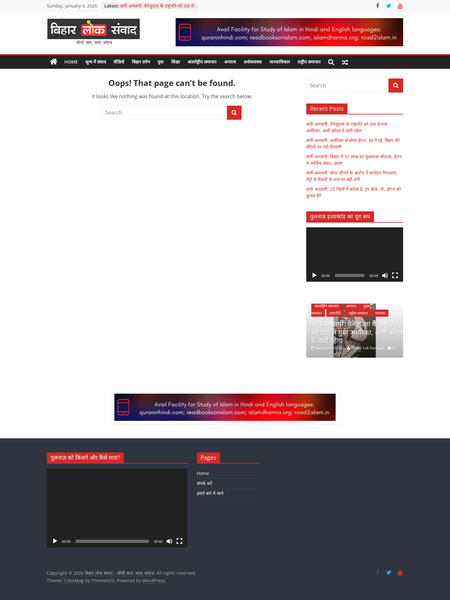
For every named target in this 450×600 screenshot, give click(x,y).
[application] (354, 254)
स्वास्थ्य (380, 313)
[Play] (314, 275)
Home (71, 62)
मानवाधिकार (279, 62)
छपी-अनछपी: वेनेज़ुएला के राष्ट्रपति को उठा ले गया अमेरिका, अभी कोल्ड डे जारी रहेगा (157, 9)
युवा (161, 62)
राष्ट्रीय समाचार (309, 62)
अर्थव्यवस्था (252, 62)
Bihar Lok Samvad (368, 347)
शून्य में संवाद (95, 62)
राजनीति (335, 313)
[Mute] (385, 275)
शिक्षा (175, 62)
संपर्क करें (204, 483)
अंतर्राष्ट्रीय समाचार (202, 62)
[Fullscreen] (395, 275)
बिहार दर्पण (141, 62)
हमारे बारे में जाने (210, 493)
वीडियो (118, 62)
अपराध (230, 62)
